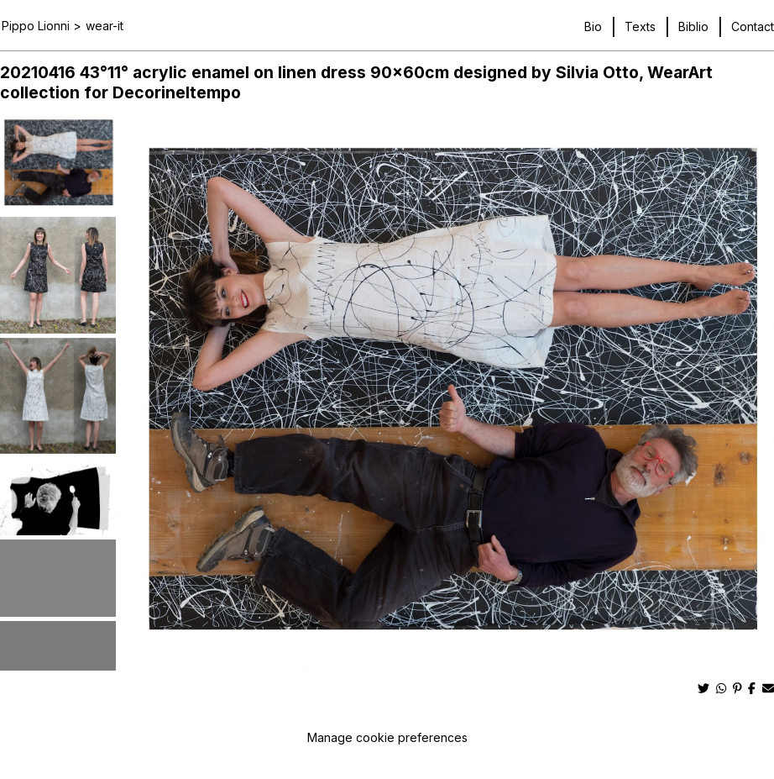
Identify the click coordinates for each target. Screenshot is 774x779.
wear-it (104, 25)
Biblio (693, 26)
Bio (593, 26)
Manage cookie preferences (387, 737)
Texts (640, 26)
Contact (752, 26)
